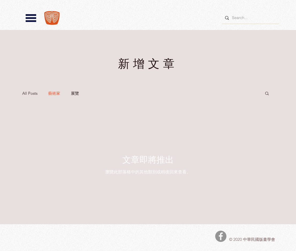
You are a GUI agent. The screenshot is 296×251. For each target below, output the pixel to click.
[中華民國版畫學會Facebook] (220, 236)
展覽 (75, 93)
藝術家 (54, 93)
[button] (31, 18)
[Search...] (250, 18)
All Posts (29, 93)
